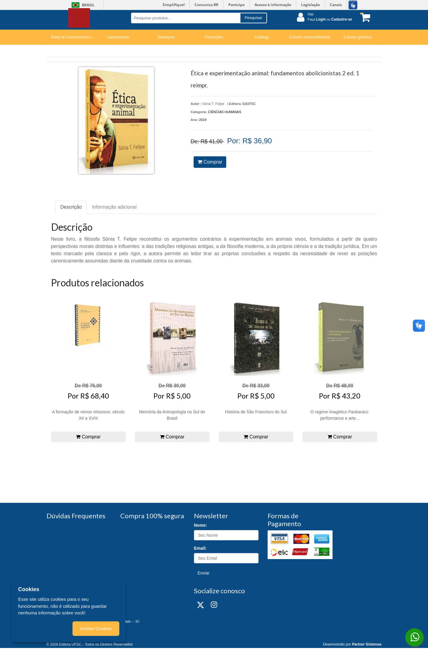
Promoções (214, 37)
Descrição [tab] (71, 207)
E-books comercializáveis (309, 37)
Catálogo (262, 37)
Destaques (166, 37)
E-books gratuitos (358, 37)
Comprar (210, 161)
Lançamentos (118, 37)
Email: (200, 548)
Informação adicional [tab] (114, 207)
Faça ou (329, 19)
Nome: (200, 525)
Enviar (204, 573)
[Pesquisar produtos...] (185, 18)
